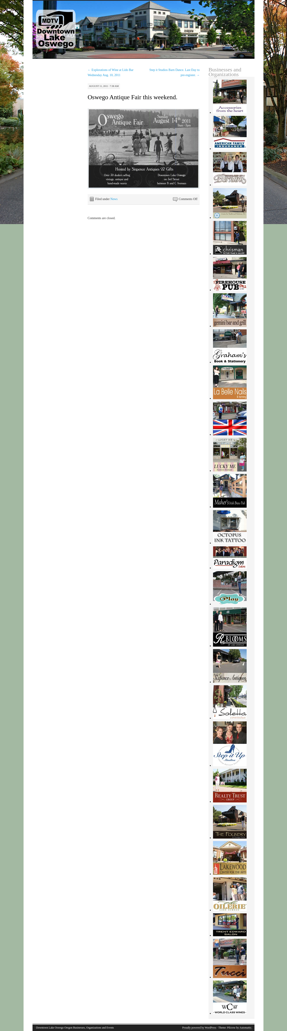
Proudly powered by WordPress (199, 1027)
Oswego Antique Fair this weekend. (133, 97)
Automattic (245, 1027)
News (113, 199)
